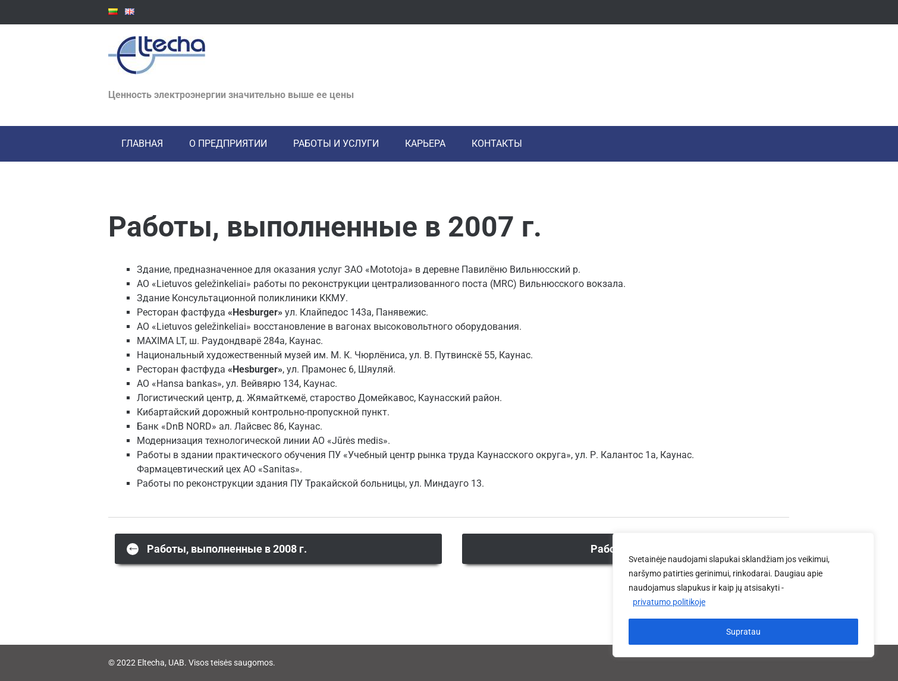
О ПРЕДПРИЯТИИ (228, 143)
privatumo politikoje (669, 602)
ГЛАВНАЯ (142, 143)
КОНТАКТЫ (497, 143)
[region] (743, 594)
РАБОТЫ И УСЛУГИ (336, 143)
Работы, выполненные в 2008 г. (217, 548)
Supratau (743, 631)
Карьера (425, 143)
